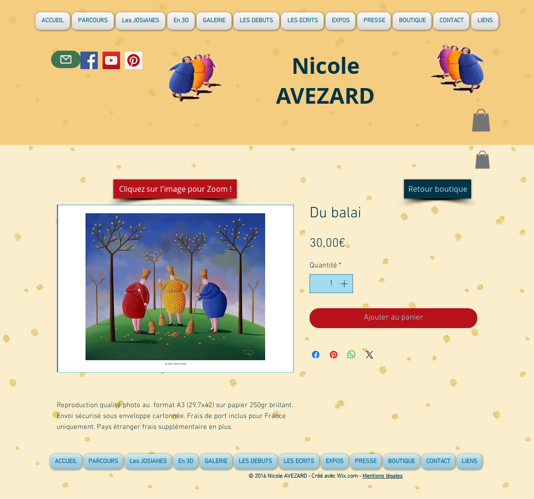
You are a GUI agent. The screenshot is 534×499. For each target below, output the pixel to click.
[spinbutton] (331, 284)
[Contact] (66, 59)
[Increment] (345, 284)
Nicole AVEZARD (325, 80)
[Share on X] (369, 354)
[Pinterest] (133, 60)
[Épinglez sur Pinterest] (333, 354)
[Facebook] (89, 60)
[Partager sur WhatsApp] (351, 354)
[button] (481, 120)
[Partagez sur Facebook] (315, 354)
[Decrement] (317, 284)
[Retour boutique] (437, 188)
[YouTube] (111, 60)
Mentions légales (382, 476)
